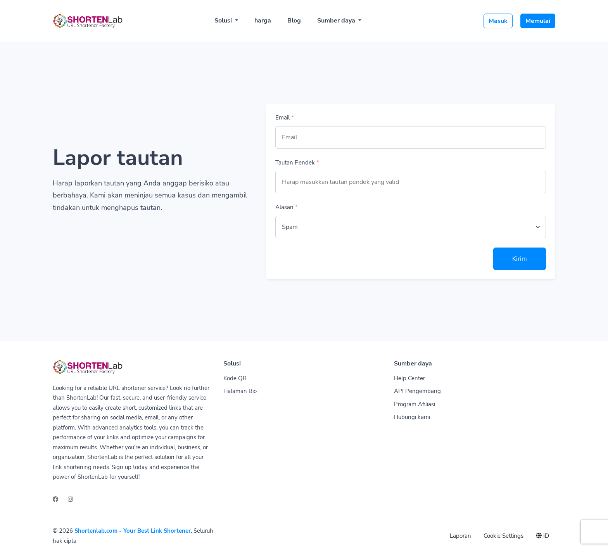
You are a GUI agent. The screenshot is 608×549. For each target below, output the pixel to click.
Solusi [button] (223, 20)
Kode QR (235, 378)
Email (284, 117)
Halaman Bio (240, 391)
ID (542, 536)
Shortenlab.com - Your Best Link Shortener (132, 531)
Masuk (498, 21)
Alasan (286, 207)
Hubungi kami (412, 417)
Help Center (409, 378)
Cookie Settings (503, 536)
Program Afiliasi (414, 404)
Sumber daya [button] (337, 20)
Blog (294, 20)
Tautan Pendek (297, 162)
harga (262, 20)
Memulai (537, 21)
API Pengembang (417, 391)
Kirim (519, 259)
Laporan (460, 536)
